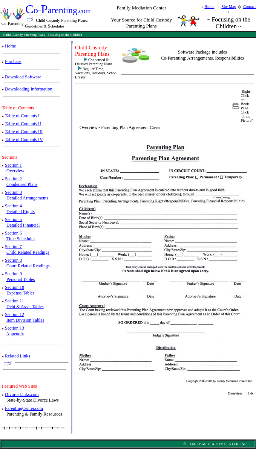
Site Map (228, 7)
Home (209, 7)
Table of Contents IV (24, 139)
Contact (249, 7)
